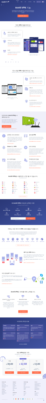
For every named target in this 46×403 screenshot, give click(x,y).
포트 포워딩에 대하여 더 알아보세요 (35, 156)
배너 (24, 395)
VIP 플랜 (14, 384)
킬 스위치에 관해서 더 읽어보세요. (34, 106)
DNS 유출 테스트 (37, 389)
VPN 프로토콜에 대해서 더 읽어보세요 (35, 83)
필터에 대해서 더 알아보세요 (12, 54)
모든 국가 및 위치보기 (23, 196)
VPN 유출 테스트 (37, 384)
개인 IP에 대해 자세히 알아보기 (7, 283)
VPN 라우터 (14, 383)
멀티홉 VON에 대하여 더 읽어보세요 (35, 141)
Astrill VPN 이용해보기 (23, 15)
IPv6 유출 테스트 (37, 388)
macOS (25, 384)
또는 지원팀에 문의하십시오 (23, 313)
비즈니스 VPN (4, 384)
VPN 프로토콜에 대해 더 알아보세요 (23, 245)
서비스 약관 (36, 395)
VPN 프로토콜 (15, 388)
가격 (25, 1)
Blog (34, 1)
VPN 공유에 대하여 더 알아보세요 (34, 95)
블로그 (14, 390)
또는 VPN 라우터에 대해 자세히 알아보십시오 (9, 128)
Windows (25, 383)
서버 (13, 389)
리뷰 (13, 395)
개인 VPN (3, 383)
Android (25, 388)
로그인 (38, 1)
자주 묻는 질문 (4, 390)
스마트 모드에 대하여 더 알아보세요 (13, 45)
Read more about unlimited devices (34, 167)
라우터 (25, 389)
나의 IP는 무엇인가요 (38, 383)
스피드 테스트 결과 (10, 143)
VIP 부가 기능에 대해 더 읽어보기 (29, 262)
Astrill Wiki (3, 391)
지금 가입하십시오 (6, 126)
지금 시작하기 (9, 372)
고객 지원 (29, 1)
